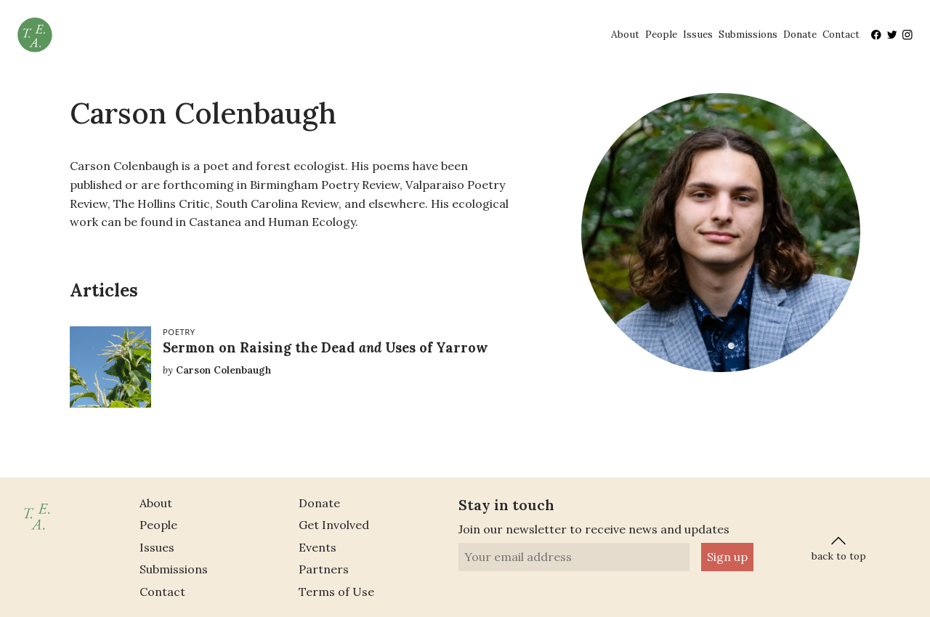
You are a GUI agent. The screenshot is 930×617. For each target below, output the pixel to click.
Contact (841, 34)
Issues (698, 34)
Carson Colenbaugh (223, 369)
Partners (324, 569)
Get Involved (334, 524)
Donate (800, 34)
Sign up (727, 556)
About (625, 34)
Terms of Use (336, 591)
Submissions (748, 34)
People (661, 34)
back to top (839, 547)
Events (317, 547)
